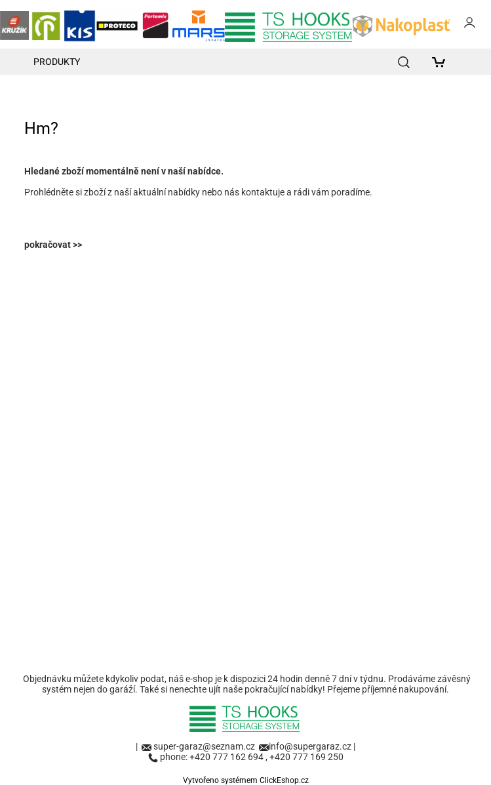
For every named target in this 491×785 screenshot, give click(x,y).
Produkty (56, 61)
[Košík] (441, 62)
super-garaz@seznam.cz (205, 746)
